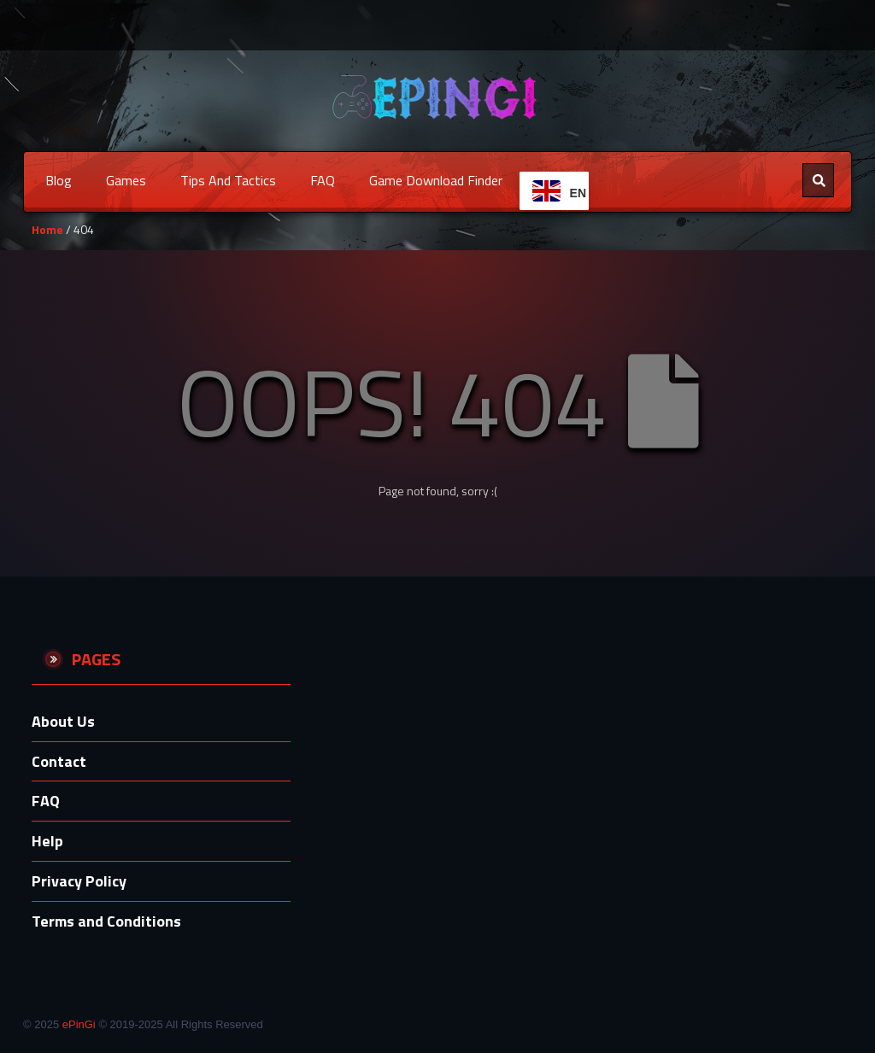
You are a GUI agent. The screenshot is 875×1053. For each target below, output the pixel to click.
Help (47, 840)
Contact (59, 761)
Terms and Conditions (106, 921)
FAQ (322, 180)
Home (47, 229)
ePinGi (79, 1024)
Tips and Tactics (228, 180)
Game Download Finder (435, 180)
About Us (63, 721)
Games (126, 180)
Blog (58, 180)
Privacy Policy (79, 880)
